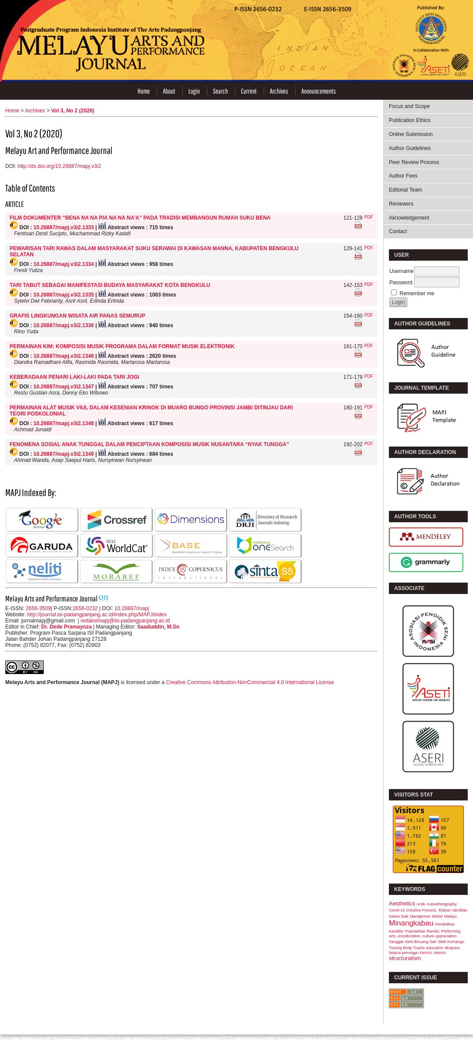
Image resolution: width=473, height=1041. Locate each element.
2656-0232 (85, 608)
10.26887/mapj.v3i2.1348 (63, 423)
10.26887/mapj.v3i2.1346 (63, 356)
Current (249, 91)
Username (401, 271)
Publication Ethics (410, 120)
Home (144, 91)
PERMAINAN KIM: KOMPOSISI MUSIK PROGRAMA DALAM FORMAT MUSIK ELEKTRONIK (122, 346)
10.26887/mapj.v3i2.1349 (63, 454)
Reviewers (401, 204)
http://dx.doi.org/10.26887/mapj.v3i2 (59, 166)
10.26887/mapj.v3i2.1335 (63, 295)
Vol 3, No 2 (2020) (72, 111)
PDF (368, 217)
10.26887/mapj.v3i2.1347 (63, 387)
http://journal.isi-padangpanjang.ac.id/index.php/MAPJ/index (97, 614)
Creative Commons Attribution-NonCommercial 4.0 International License (250, 682)
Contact (398, 231)
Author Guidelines (410, 148)
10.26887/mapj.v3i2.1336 (63, 325)
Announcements (318, 91)
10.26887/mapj (131, 608)
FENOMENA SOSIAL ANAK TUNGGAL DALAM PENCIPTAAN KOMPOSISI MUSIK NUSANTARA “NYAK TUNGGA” (149, 444)
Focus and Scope (409, 106)
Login (194, 91)
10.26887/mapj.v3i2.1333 (63, 227)
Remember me (416, 293)
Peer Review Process (414, 162)
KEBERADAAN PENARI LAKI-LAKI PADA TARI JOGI (74, 377)
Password (401, 282)
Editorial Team (405, 190)
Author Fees (403, 176)
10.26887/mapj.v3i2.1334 (63, 264)
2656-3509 (38, 608)
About (169, 91)
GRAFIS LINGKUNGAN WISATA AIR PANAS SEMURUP (77, 316)
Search (220, 91)
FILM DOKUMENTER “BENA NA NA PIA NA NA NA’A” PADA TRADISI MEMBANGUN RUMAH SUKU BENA (140, 218)
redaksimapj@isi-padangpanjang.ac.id (125, 621)
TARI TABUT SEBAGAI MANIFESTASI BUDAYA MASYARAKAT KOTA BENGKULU (110, 285)
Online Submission (411, 134)
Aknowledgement (409, 218)
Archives (279, 91)
